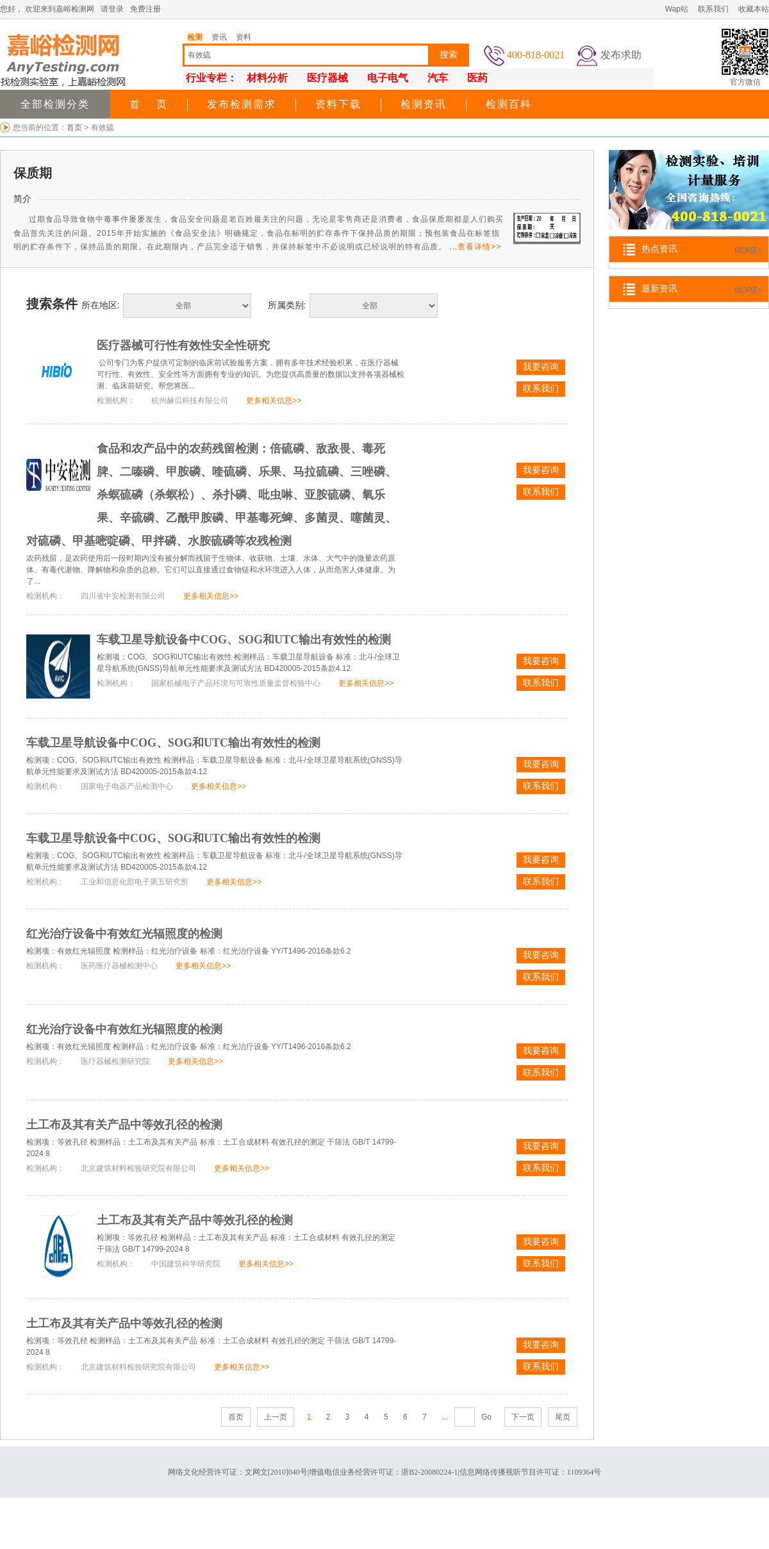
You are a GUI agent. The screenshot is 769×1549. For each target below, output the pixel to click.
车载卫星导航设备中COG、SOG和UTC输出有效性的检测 (244, 639)
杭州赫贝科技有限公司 (189, 400)
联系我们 (713, 8)
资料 (243, 37)
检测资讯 (424, 104)
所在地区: (100, 305)
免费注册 (145, 8)
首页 (75, 127)
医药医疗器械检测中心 (119, 965)
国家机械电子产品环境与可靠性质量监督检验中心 (235, 683)
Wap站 (676, 8)
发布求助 (620, 54)
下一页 (522, 1416)
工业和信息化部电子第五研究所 (134, 881)
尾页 (562, 1416)
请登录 (112, 8)
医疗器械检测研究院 (115, 1061)
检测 (195, 37)
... (445, 1416)
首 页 (148, 104)
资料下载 (338, 104)
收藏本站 (753, 8)
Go (486, 1416)
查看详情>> (479, 246)
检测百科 (509, 104)
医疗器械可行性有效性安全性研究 (183, 345)
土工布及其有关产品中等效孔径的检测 (124, 1124)
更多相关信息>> (273, 400)
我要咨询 (541, 367)
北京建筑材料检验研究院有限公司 (138, 1168)
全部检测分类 (55, 104)
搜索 (449, 55)
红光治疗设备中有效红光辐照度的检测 (124, 933)
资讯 (219, 37)
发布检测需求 (241, 104)
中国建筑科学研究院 (185, 1263)
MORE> (748, 250)
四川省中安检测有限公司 (123, 596)
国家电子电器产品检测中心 (127, 786)
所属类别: (287, 305)
